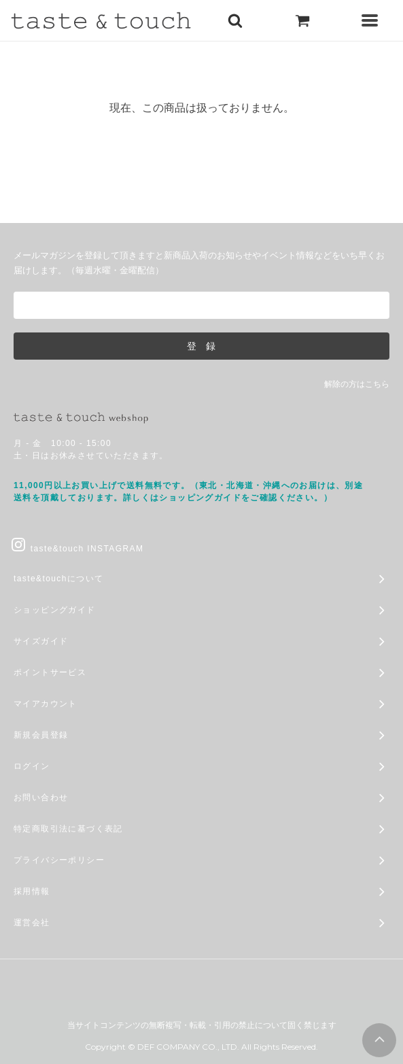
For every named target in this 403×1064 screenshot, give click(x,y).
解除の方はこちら (356, 384)
